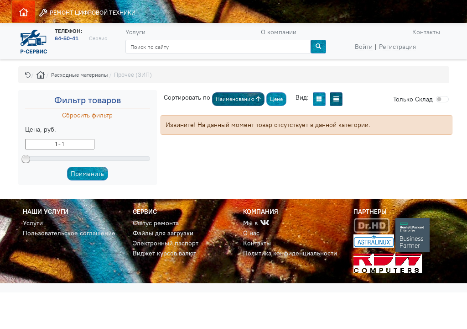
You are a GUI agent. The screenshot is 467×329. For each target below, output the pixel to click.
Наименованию (238, 99)
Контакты (426, 32)
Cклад (413, 99)
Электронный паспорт (165, 243)
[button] (28, 74)
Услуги (135, 32)
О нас (251, 233)
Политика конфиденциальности (290, 253)
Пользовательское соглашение (69, 233)
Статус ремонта (156, 223)
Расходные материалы (79, 74)
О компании (278, 32)
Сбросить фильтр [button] (87, 115)
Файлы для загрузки (163, 233)
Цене (276, 99)
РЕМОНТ (86, 12)
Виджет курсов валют (164, 253)
